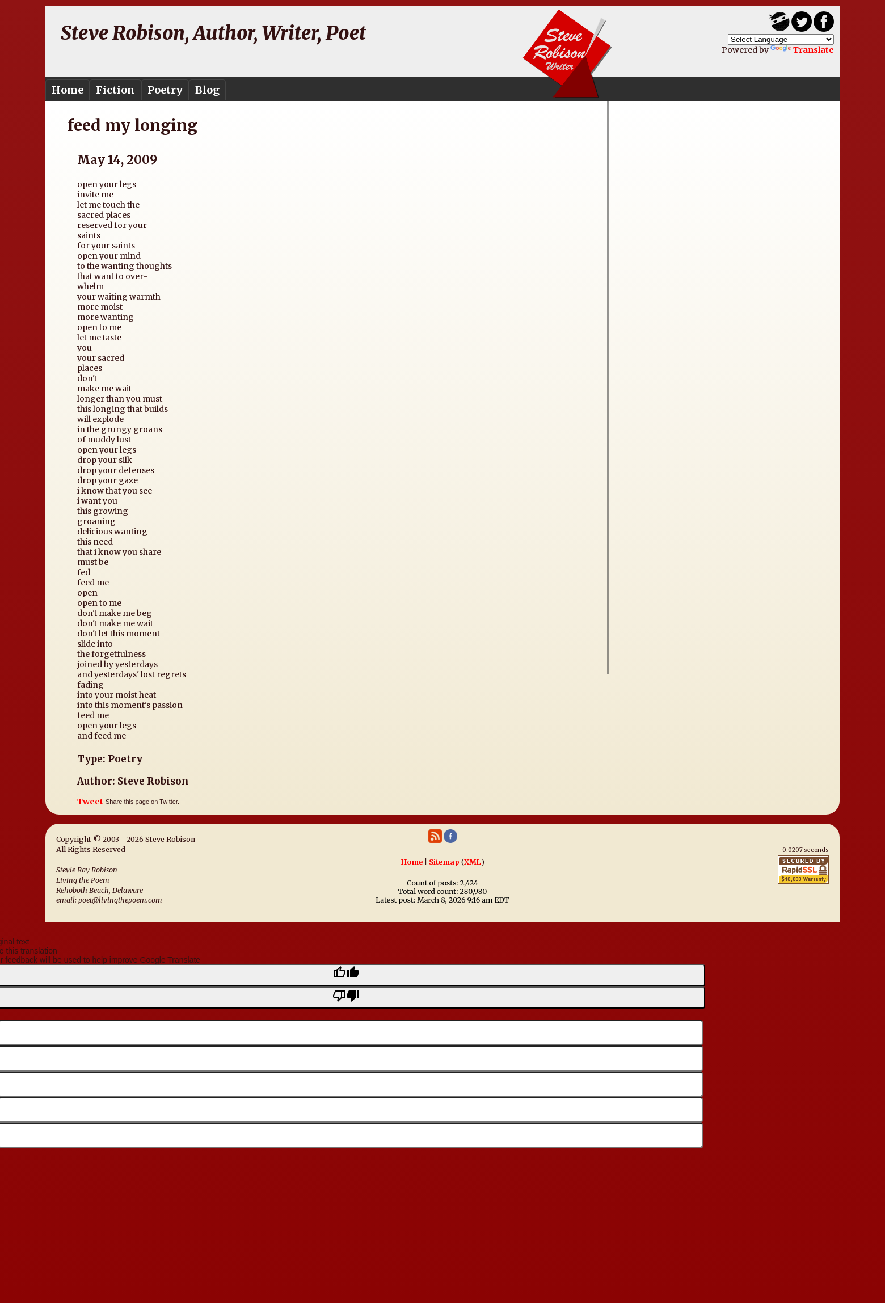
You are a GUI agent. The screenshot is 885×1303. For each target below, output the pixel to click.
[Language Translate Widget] (781, 39)
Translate (802, 50)
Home (67, 89)
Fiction (115, 89)
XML (472, 862)
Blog (207, 89)
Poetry (165, 89)
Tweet (90, 801)
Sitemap (444, 862)
